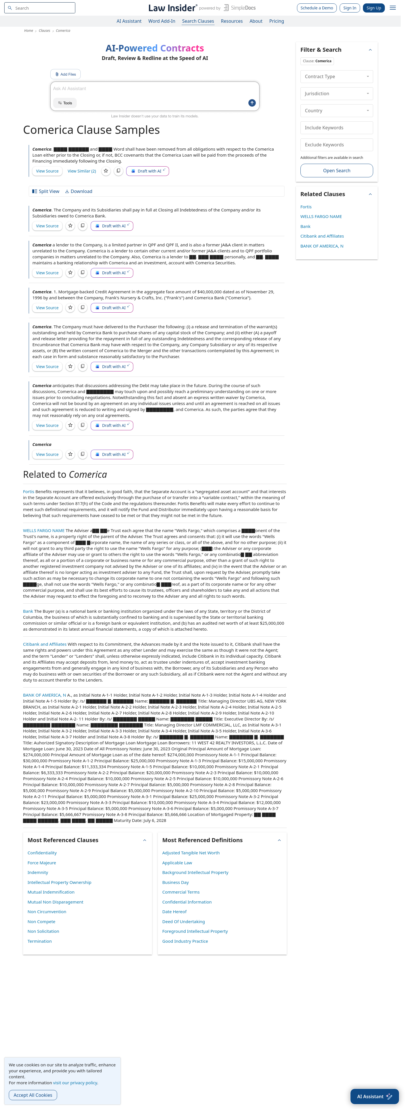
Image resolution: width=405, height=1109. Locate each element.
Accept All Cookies (33, 1095)
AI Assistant (129, 21)
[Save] (106, 171)
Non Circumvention (47, 911)
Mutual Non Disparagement (55, 902)
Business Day (175, 882)
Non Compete (41, 921)
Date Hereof (174, 911)
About (256, 21)
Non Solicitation (43, 931)
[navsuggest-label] (39, 7)
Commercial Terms (181, 892)
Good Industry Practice (185, 941)
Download (78, 191)
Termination (40, 941)
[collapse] (368, 76)
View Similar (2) (82, 171)
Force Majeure (42, 862)
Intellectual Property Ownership (59, 882)
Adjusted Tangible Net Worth (191, 852)
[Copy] (118, 171)
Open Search (336, 170)
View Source (47, 171)
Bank (28, 611)
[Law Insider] (201, 8)
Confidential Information (187, 902)
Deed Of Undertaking (183, 921)
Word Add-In (161, 21)
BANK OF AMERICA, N (44, 695)
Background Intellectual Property (195, 872)
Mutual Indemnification (51, 892)
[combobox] (39, 7)
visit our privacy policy (75, 1082)
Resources (232, 21)
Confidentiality (42, 852)
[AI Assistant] (374, 1096)
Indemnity (38, 872)
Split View (45, 191)
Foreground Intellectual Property (195, 931)
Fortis (28, 491)
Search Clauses (198, 21)
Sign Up (374, 8)
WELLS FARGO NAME (44, 530)
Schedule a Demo (317, 8)
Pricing (276, 21)
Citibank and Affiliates (45, 644)
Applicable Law (177, 862)
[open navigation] (393, 8)
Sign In (349, 8)
